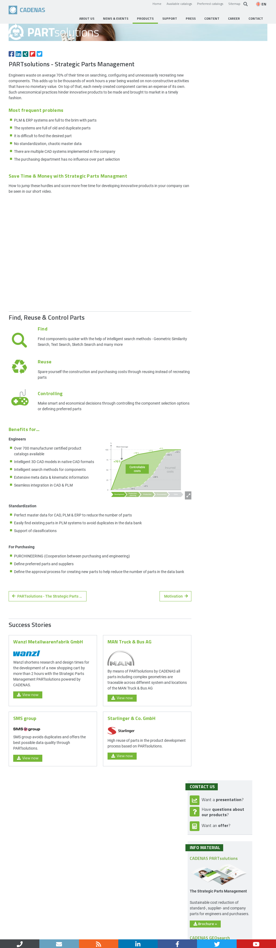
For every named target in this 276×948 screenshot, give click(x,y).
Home (157, 3)
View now (28, 741)
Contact (31, 933)
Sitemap (234, 3)
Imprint (50, 933)
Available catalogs (179, 3)
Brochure (220, 361)
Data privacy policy (78, 933)
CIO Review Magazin (229, 591)
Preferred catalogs (210, 3)
